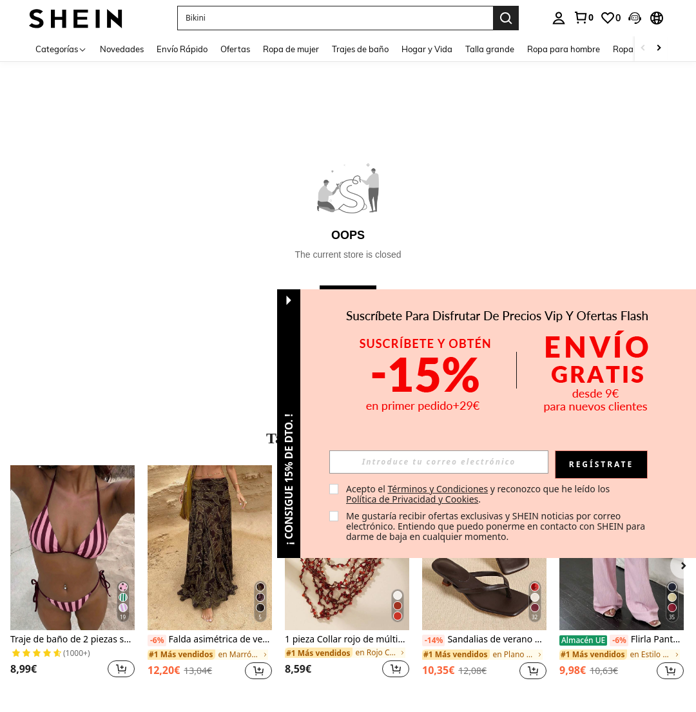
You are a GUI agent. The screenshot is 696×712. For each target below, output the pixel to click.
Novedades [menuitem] (122, 49)
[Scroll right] (658, 48)
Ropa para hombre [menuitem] (563, 49)
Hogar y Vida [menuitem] (426, 49)
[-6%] (157, 640)
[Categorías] (61, 48)
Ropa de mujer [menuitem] (291, 49)
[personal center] (558, 18)
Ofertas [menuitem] (235, 49)
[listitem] (72, 579)
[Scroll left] (643, 48)
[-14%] (433, 640)
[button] (635, 18)
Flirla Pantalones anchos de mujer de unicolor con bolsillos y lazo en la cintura (621, 640)
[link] (583, 17)
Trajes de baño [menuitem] (360, 49)
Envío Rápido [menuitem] (182, 49)
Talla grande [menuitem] (489, 49)
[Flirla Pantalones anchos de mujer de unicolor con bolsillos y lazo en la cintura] (621, 548)
